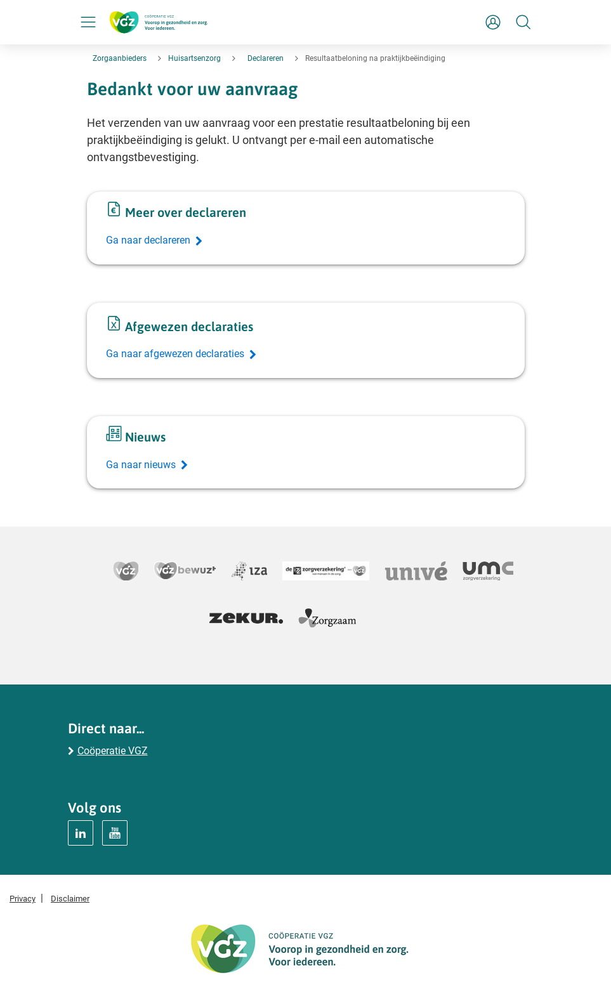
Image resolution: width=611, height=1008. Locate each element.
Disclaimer (70, 898)
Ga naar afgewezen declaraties (175, 354)
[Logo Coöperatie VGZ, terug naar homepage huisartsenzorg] (158, 22)
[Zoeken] (523, 22)
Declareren (265, 58)
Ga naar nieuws (141, 465)
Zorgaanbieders (120, 58)
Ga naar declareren (148, 240)
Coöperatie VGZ (112, 751)
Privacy (23, 898)
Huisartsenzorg (194, 58)
